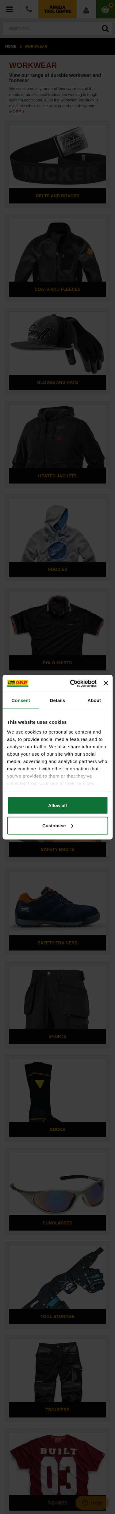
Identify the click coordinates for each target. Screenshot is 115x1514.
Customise (57, 825)
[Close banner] (106, 683)
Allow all (57, 805)
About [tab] (94, 700)
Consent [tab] (20, 700)
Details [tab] (57, 700)
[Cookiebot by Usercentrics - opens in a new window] (72, 683)
